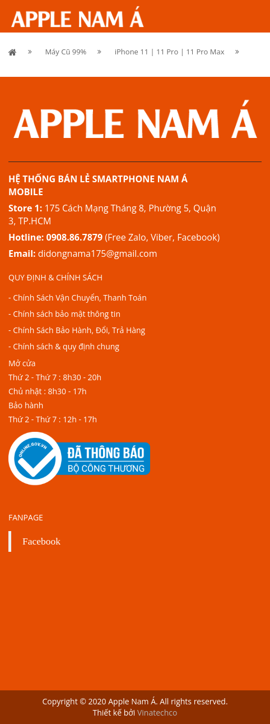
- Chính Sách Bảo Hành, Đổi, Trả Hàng (76, 330)
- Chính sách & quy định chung (63, 346)
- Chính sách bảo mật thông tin (64, 313)
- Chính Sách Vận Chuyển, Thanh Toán (77, 297)
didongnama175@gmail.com (97, 253)
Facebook (41, 541)
